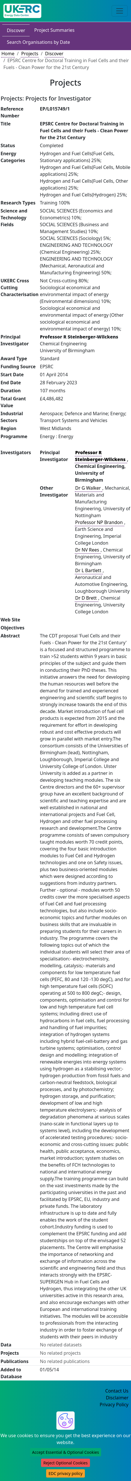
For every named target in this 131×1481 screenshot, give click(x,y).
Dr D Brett (86, 598)
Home (8, 53)
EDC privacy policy (65, 1473)
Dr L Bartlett (89, 570)
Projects (29, 53)
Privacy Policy (114, 1404)
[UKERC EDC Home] (22, 10)
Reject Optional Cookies (65, 1463)
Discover (16, 30)
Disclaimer (117, 1398)
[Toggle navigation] (120, 11)
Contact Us (116, 1391)
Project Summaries (54, 30)
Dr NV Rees (87, 550)
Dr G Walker (88, 488)
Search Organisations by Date (38, 42)
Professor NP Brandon (99, 522)
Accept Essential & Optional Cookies (65, 1452)
